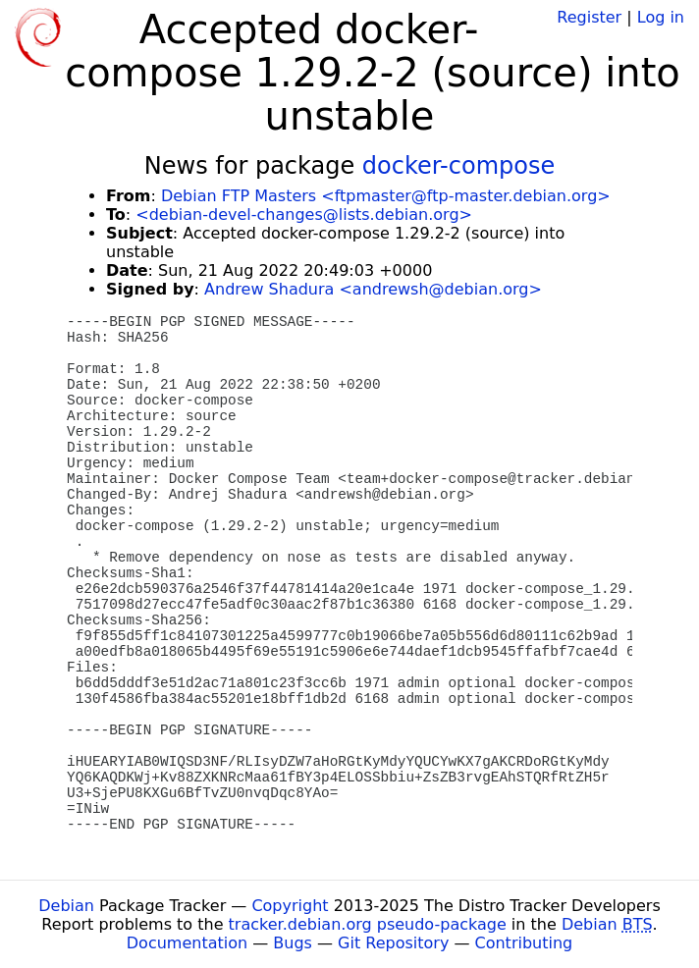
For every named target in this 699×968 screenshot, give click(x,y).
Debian (66, 905)
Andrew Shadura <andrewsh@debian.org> (373, 289)
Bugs (292, 943)
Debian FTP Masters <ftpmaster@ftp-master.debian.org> (386, 196)
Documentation (187, 943)
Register (589, 17)
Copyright (289, 905)
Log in (660, 17)
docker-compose (458, 166)
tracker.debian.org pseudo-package (368, 924)
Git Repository (393, 943)
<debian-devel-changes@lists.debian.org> (303, 214)
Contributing (524, 943)
